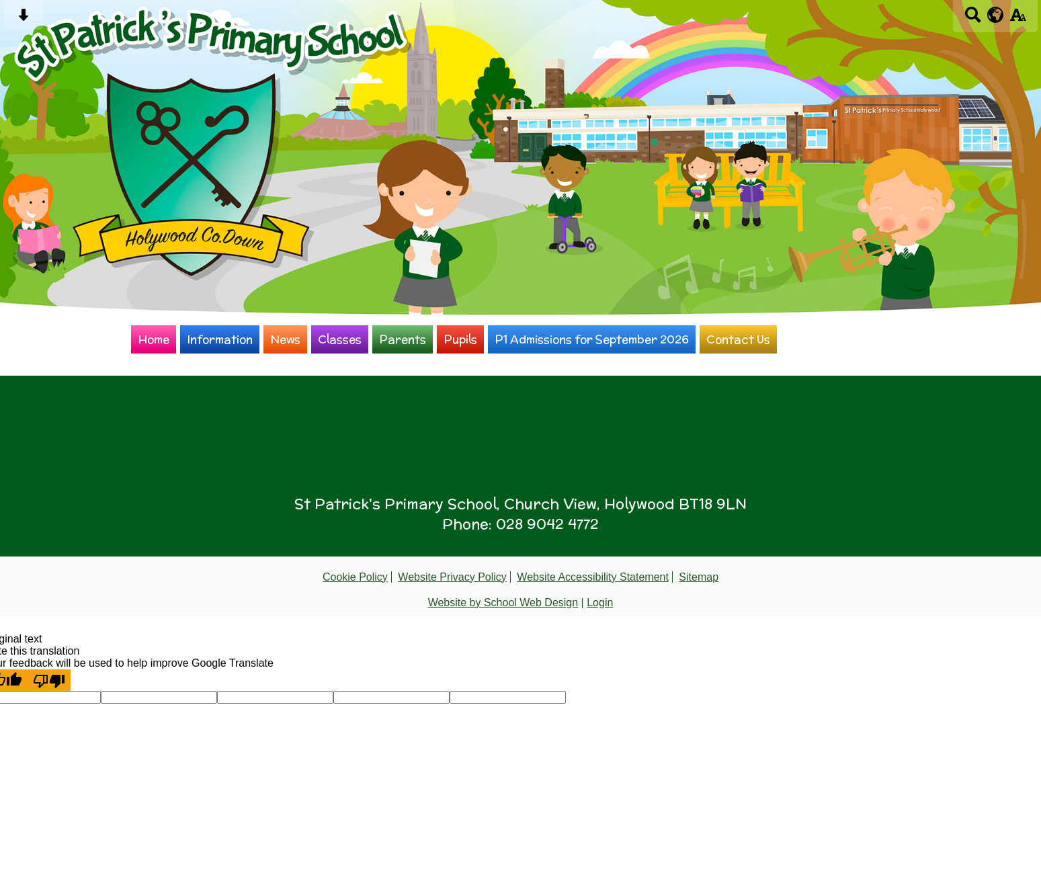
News (285, 339)
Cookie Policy (355, 577)
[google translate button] (995, 15)
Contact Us (738, 339)
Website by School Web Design (503, 602)
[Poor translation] (49, 680)
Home (153, 339)
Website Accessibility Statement (593, 577)
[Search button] (973, 19)
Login (600, 602)
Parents (402, 339)
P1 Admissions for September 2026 (592, 339)
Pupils (460, 339)
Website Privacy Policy (452, 577)
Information (220, 339)
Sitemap (698, 577)
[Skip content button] (23, 19)
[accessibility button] (1018, 19)
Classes (340, 339)
